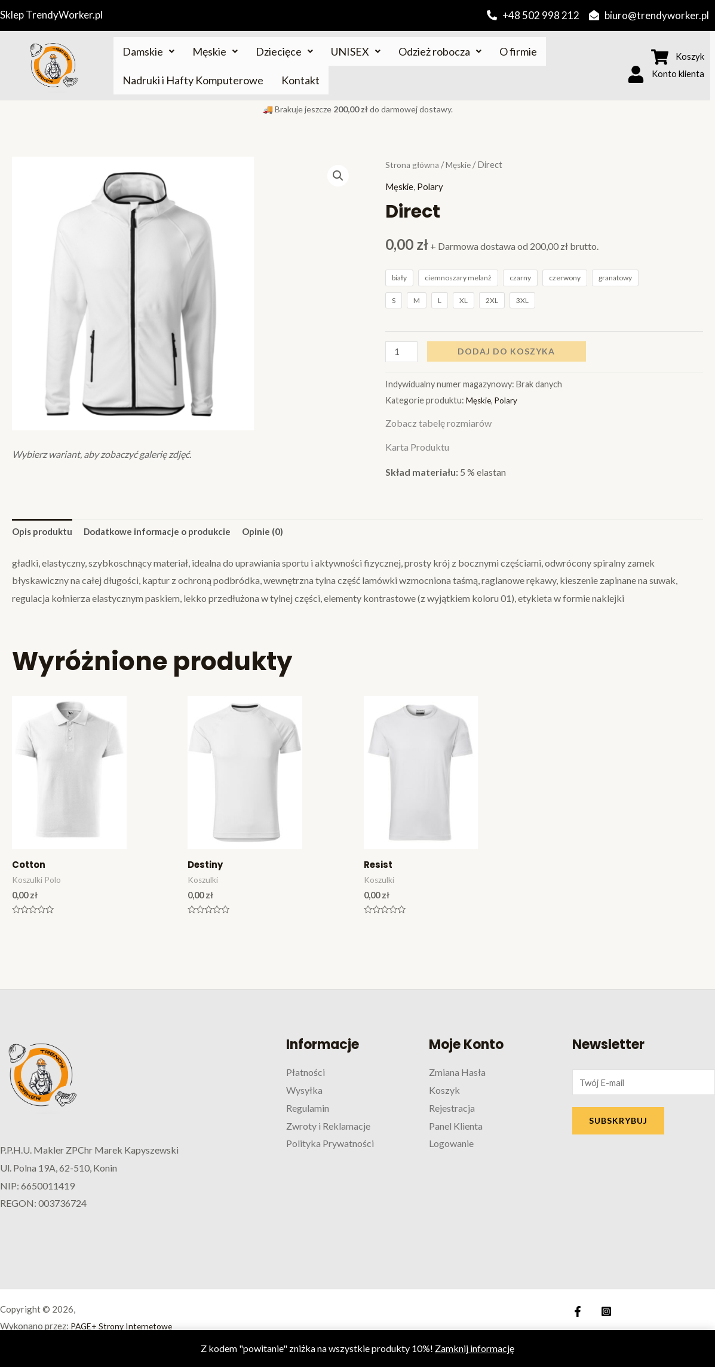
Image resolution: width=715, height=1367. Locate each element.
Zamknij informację (474, 1348)
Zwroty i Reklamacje (328, 1130)
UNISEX (355, 51)
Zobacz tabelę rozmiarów (438, 424)
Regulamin (307, 1112)
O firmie (518, 51)
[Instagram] (603, 1316)
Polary (433, 186)
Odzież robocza (439, 51)
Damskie (148, 51)
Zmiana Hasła (457, 1076)
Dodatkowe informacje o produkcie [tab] (168, 533)
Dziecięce (284, 51)
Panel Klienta (456, 1130)
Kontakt (300, 80)
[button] (337, 177)
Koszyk (444, 1094)
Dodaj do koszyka (508, 352)
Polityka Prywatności (330, 1148)
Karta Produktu (417, 448)
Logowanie (451, 1148)
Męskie (215, 51)
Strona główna (414, 164)
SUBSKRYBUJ (618, 1126)
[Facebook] (577, 1316)
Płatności (305, 1076)
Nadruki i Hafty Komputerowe (192, 80)
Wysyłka (304, 1094)
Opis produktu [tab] (45, 533)
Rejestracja (452, 1112)
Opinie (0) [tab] (280, 533)
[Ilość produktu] (402, 352)
